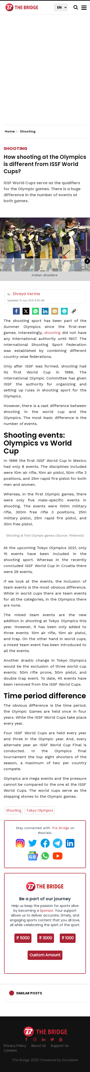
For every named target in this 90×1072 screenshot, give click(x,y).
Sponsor (46, 910)
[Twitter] (26, 311)
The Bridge (60, 828)
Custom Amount (45, 955)
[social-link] (74, 311)
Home (11, 131)
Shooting (15, 148)
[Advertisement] (45, 74)
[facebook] (16, 311)
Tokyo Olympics (39, 810)
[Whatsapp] (35, 311)
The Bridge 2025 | (27, 1060)
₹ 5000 (23, 938)
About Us (38, 1045)
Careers (10, 1050)
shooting (52, 332)
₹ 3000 (45, 938)
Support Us (60, 1045)
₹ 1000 (68, 938)
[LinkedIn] (45, 311)
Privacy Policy (15, 1045)
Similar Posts (29, 993)
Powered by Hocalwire (60, 1060)
